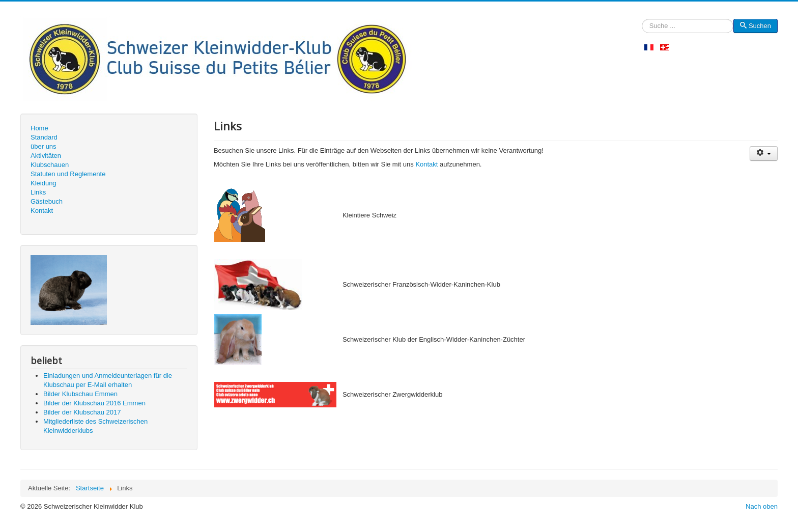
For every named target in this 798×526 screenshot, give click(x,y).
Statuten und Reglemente (68, 174)
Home (39, 128)
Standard (44, 137)
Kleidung (43, 183)
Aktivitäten (46, 155)
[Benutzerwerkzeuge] (764, 153)
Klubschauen (50, 165)
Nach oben (762, 506)
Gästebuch (47, 201)
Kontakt (42, 210)
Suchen (755, 26)
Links (38, 192)
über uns (43, 146)
